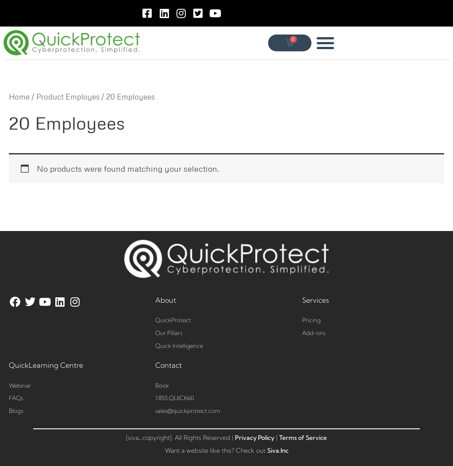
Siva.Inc (277, 450)
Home (19, 96)
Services (315, 300)
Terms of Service (303, 438)
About (165, 300)
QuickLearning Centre (46, 365)
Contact (168, 365)
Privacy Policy (254, 438)
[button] (325, 42)
